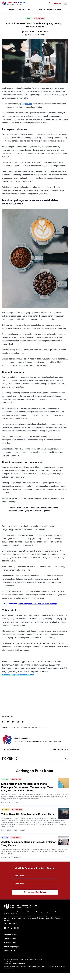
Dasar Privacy (7, 963)
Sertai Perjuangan (11, 947)
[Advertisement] (35, 692)
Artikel (21, 10)
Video (39, 10)
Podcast (30, 10)
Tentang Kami (10, 938)
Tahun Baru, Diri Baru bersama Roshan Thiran (28, 814)
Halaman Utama (10, 934)
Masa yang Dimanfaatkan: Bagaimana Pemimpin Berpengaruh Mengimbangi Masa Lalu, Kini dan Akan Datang (27, 787)
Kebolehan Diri (41, 727)
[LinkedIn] (11, 928)
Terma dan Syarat (17, 963)
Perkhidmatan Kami (52, 10)
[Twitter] (8, 928)
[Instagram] (18, 928)
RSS (24, 963)
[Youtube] (15, 928)
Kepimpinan (39, 18)
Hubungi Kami (9, 951)
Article (28, 18)
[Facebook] (5, 928)
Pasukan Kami (10, 942)
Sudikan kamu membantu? (12, 923)
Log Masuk (57, 3)
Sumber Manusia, (28, 727)
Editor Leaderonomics (38, 32)
